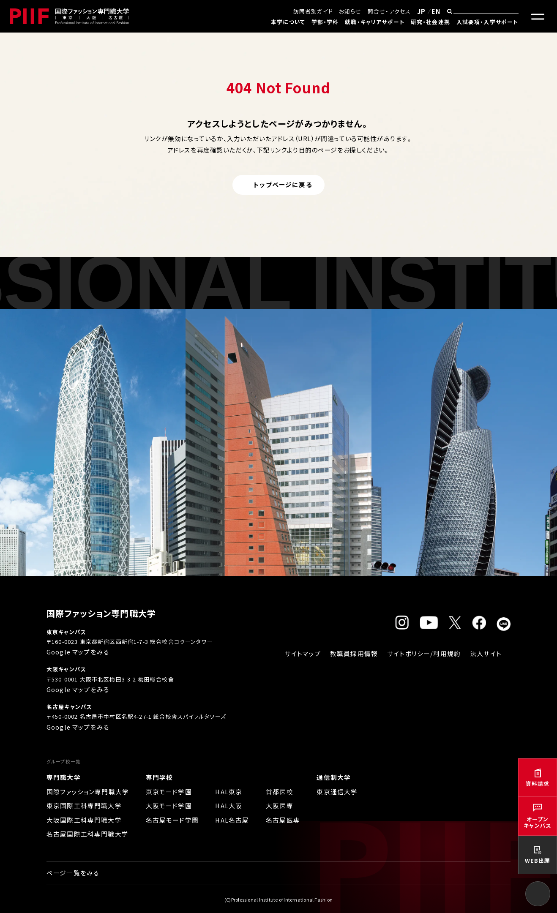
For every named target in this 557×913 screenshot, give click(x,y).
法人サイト (486, 653)
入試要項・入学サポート (487, 22)
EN (436, 11)
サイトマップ (303, 653)
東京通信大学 (337, 791)
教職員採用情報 (354, 653)
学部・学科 (325, 22)
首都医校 (279, 791)
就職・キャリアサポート (374, 22)
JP (421, 11)
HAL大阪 (228, 805)
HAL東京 (228, 791)
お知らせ (350, 11)
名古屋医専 (283, 819)
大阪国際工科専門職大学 (84, 819)
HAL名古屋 (232, 819)
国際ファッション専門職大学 (87, 791)
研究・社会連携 (430, 22)
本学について (288, 22)
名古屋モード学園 (172, 819)
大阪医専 (279, 805)
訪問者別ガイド (313, 11)
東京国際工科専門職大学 (84, 805)
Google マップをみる (77, 651)
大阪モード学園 (169, 805)
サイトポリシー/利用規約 (424, 653)
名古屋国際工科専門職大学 (87, 833)
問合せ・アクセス (389, 11)
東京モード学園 (169, 791)
